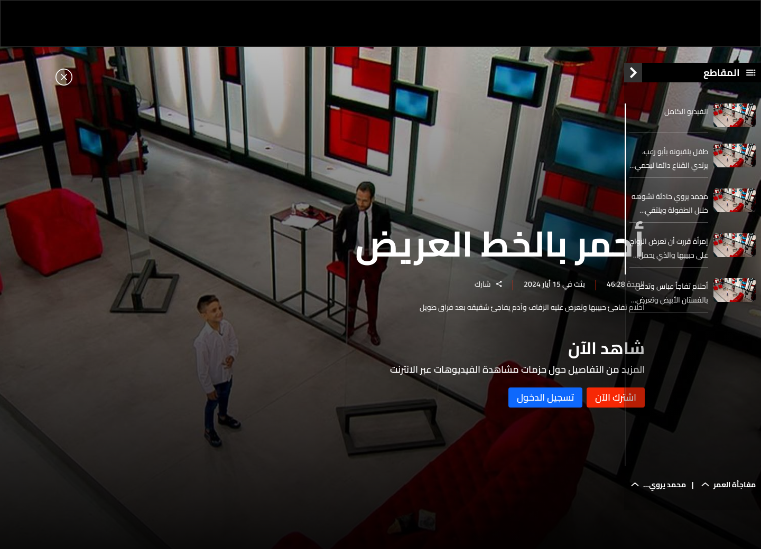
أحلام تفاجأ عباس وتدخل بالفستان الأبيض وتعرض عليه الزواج (671, 301)
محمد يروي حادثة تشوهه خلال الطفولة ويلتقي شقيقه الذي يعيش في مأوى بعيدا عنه (670, 211)
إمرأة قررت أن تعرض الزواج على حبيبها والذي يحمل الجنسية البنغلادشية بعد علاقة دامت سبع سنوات (669, 256)
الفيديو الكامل (686, 120)
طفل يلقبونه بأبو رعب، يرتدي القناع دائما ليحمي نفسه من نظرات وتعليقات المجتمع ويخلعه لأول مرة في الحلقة (669, 167)
